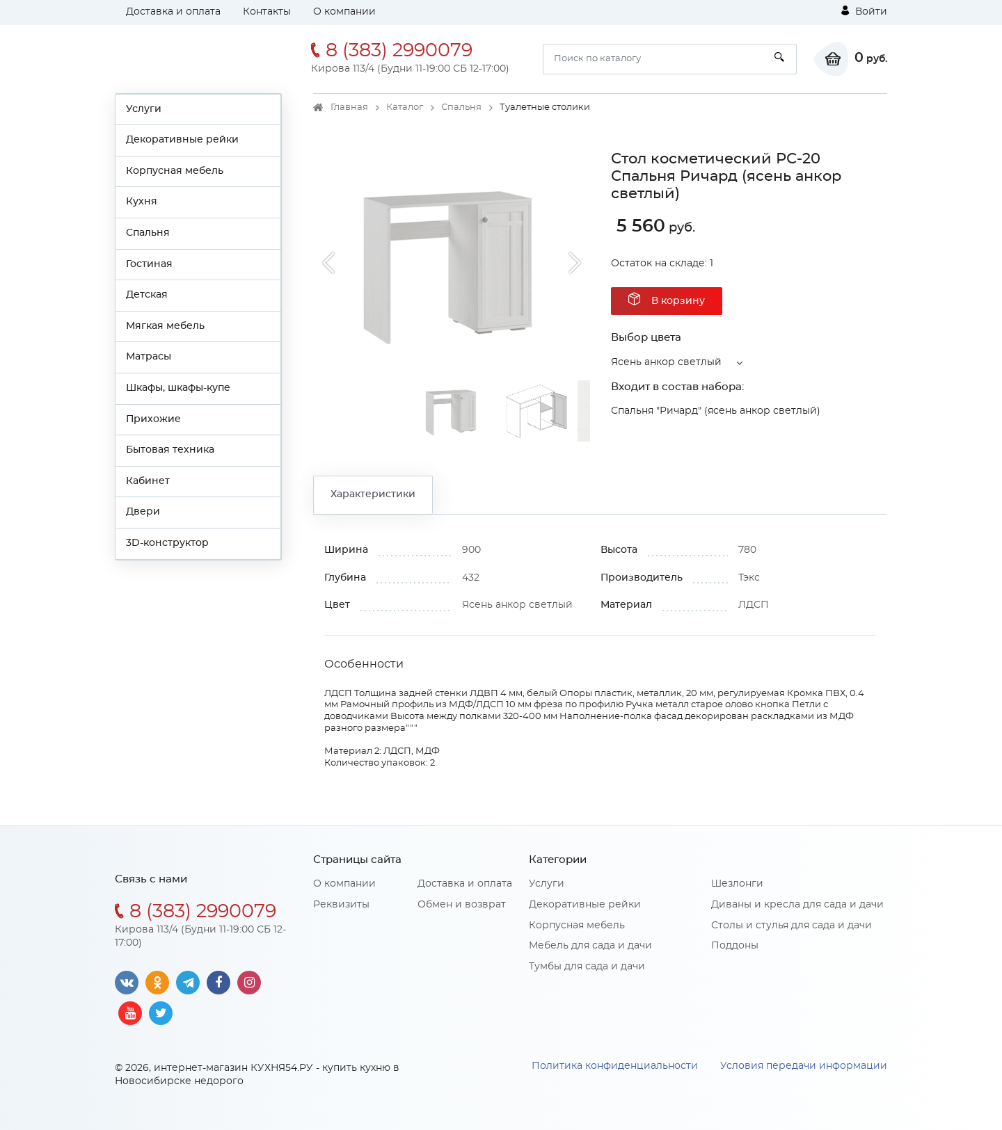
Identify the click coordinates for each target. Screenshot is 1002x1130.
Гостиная (149, 264)
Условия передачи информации (803, 1066)
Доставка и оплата (173, 12)
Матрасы (148, 357)
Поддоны (734, 946)
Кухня (141, 202)
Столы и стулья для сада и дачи (791, 925)
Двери (143, 512)
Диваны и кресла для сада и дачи (797, 905)
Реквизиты (341, 905)
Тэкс (749, 578)
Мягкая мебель (165, 326)
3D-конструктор (167, 543)
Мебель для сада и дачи (590, 946)
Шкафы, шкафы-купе (178, 388)
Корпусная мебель (174, 171)
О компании (344, 12)
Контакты (267, 12)
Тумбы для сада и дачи (587, 966)
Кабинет (148, 481)
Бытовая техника (170, 450)
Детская (147, 295)
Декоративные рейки (182, 140)
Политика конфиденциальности (615, 1066)
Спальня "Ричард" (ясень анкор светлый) (715, 411)
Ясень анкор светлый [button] (666, 362)
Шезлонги (737, 884)
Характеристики (373, 494)
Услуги (143, 109)
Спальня (148, 233)
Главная (349, 107)
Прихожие (153, 419)
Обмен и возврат (462, 905)
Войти (864, 11)
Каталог (404, 107)
